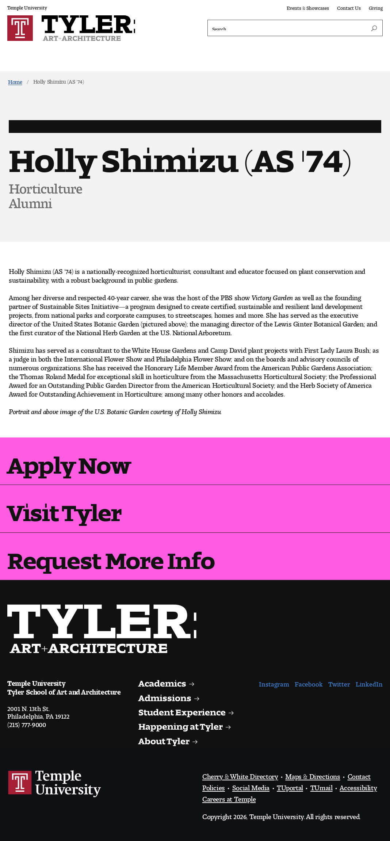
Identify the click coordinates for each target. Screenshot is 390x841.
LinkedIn (369, 682)
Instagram (274, 682)
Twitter (339, 682)
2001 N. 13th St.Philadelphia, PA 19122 (38, 710)
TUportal (290, 785)
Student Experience (182, 710)
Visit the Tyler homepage (104, 629)
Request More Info (110, 555)
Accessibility (358, 785)
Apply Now (68, 459)
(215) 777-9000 (26, 722)
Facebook (309, 682)
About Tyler (164, 739)
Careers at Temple (229, 797)
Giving (376, 6)
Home (15, 81)
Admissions (164, 696)
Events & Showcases (308, 6)
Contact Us (349, 6)
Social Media (250, 785)
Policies (213, 785)
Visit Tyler (64, 507)
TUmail (321, 785)
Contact (359, 774)
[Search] (295, 28)
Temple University (27, 6)
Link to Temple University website (54, 784)
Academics (162, 681)
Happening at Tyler (180, 724)
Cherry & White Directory (240, 774)
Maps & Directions (312, 774)
